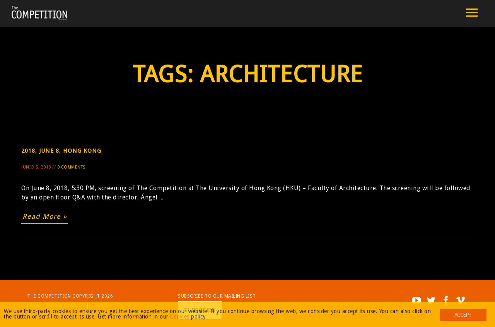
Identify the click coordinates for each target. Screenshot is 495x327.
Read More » (44, 216)
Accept (463, 315)
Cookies (179, 316)
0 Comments (71, 167)
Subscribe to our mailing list (217, 296)
